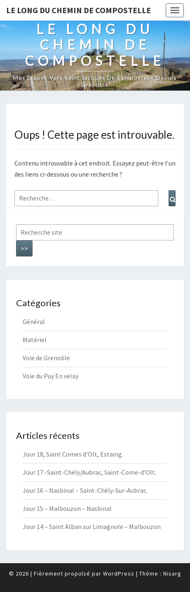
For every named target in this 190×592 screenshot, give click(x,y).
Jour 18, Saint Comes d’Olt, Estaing (72, 454)
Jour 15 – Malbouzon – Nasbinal (67, 508)
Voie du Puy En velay (50, 376)
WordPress (118, 573)
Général (34, 321)
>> (24, 248)
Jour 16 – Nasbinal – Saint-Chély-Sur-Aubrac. (85, 490)
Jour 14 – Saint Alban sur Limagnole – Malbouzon (92, 526)
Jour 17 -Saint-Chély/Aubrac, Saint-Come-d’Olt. (89, 472)
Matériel (35, 340)
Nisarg (172, 573)
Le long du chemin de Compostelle (78, 10)
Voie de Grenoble (46, 358)
